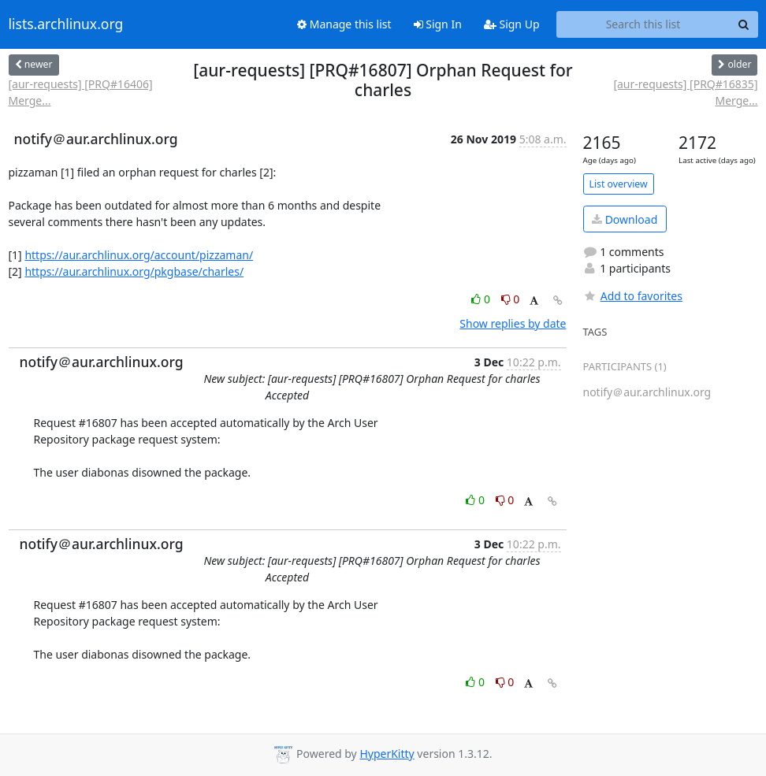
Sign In (438, 24)
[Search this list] (643, 24)
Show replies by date (512, 323)
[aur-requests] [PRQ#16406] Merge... (81, 92)
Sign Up (512, 24)
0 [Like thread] (482, 298)
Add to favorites (632, 295)
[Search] (744, 24)
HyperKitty (386, 753)
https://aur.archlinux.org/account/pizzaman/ (138, 254)
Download (624, 219)
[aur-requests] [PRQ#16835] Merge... (685, 92)
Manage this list (344, 24)
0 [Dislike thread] (510, 298)
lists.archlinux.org (66, 24)
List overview (618, 184)
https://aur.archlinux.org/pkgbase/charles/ (134, 271)
